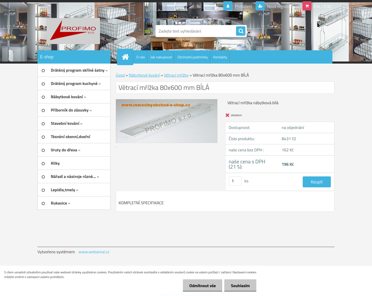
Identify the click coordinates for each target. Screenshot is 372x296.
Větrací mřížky (176, 75)
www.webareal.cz (93, 252)
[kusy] (235, 181)
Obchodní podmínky (192, 57)
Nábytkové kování (144, 75)
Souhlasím (240, 285)
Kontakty (220, 57)
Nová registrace (280, 6)
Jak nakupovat (161, 57)
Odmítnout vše (202, 285)
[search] (240, 31)
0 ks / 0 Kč (322, 6)
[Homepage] (127, 56)
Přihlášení (243, 6)
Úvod (120, 75)
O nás (140, 57)
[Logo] (73, 31)
